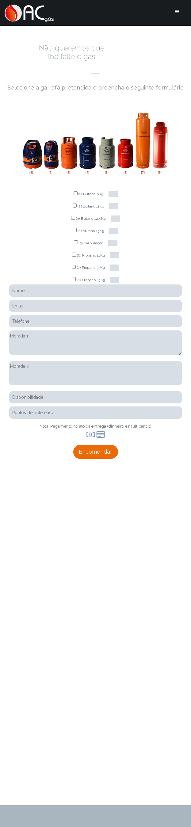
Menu (177, 11)
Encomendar (95, 451)
